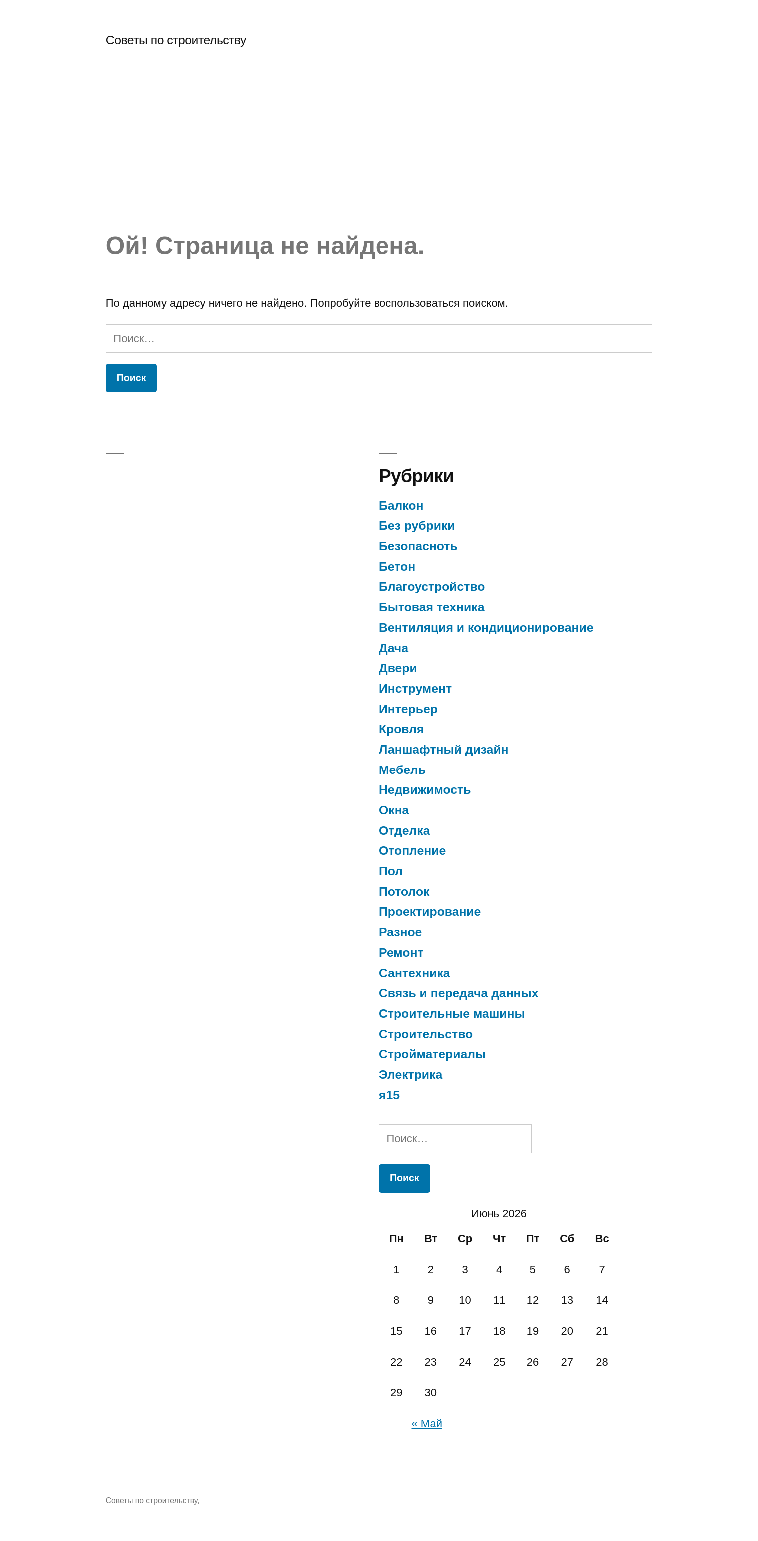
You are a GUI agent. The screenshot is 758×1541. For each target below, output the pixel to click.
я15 (389, 1095)
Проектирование (430, 911)
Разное (400, 932)
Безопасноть (418, 546)
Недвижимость (425, 789)
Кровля (401, 729)
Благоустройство (432, 586)
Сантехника (414, 973)
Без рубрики (417, 525)
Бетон (397, 566)
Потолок (404, 891)
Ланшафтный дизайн (444, 749)
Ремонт (401, 952)
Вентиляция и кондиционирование (486, 627)
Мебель (402, 769)
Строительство (426, 1034)
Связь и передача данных (458, 993)
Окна (394, 810)
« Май (427, 1423)
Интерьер (408, 709)
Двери (398, 668)
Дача (393, 648)
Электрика (410, 1074)
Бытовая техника (431, 607)
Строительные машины (452, 1013)
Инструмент (415, 688)
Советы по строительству (176, 40)
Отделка (404, 830)
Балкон (401, 505)
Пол (391, 871)
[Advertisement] (379, 156)
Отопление (412, 850)
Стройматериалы (432, 1054)
